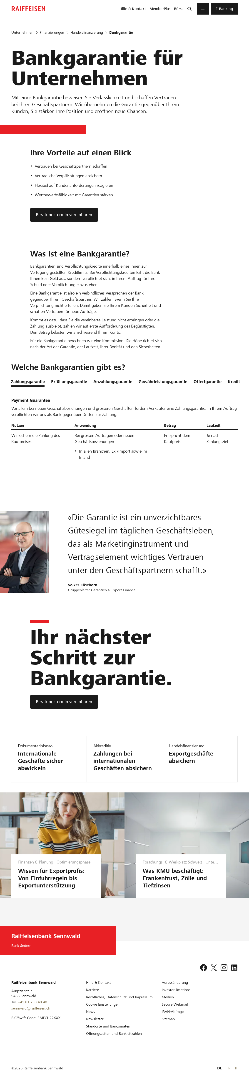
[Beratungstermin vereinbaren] (64, 702)
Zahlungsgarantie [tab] (28, 381)
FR (228, 1068)
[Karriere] (92, 990)
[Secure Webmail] (175, 1004)
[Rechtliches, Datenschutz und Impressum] (119, 997)
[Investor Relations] (176, 990)
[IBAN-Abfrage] (173, 1012)
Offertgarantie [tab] (208, 381)
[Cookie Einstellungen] (103, 1004)
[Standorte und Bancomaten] (108, 1026)
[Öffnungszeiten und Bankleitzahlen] (114, 1033)
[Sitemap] (168, 1019)
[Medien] (168, 997)
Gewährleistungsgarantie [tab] (163, 381)
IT (236, 1068)
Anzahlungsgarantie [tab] (112, 381)
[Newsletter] (95, 1019)
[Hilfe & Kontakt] (98, 982)
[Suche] (189, 9)
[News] (90, 1012)
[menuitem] (133, 9)
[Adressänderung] (175, 982)
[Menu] (203, 9)
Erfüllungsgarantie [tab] (69, 381)
